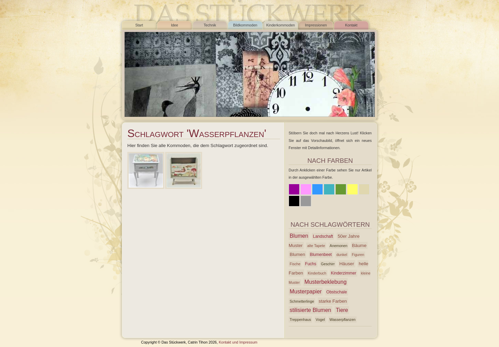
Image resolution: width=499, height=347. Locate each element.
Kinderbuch (317, 273)
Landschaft (323, 236)
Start (139, 25)
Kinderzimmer (343, 273)
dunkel (341, 255)
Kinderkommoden (280, 25)
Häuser (346, 263)
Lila (294, 189)
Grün (340, 189)
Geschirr (328, 264)
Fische (295, 264)
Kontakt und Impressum (238, 342)
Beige (364, 189)
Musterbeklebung (325, 282)
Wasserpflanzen (342, 319)
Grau (305, 200)
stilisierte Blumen (310, 310)
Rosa (305, 189)
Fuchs (310, 263)
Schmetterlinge (302, 301)
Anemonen (339, 246)
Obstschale (336, 292)
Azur (329, 189)
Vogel (320, 319)
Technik (210, 25)
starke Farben (333, 301)
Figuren (358, 255)
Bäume (359, 245)
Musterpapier (306, 291)
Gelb (352, 189)
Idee (174, 25)
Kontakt (351, 25)
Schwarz (294, 200)
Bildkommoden (245, 25)
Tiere (342, 310)
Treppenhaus (300, 319)
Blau (317, 189)
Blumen (299, 236)
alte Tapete (316, 246)
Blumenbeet (321, 254)
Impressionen (316, 25)
